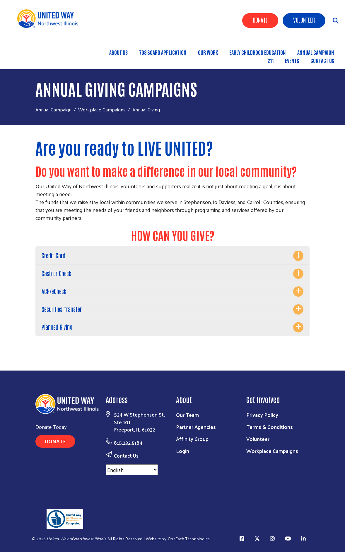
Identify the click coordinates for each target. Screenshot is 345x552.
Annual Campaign (53, 109)
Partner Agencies (196, 426)
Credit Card (53, 255)
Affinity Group (192, 438)
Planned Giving (57, 327)
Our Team (187, 414)
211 (271, 60)
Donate (260, 19)
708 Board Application (163, 52)
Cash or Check (56, 273)
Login (182, 450)
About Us (118, 52)
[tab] (172, 255)
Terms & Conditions (269, 426)
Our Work (208, 52)
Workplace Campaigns (102, 109)
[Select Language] (132, 469)
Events (292, 60)
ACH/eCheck (54, 291)
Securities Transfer (62, 309)
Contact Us (322, 60)
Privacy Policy (262, 414)
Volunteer (304, 19)
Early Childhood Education (257, 52)
